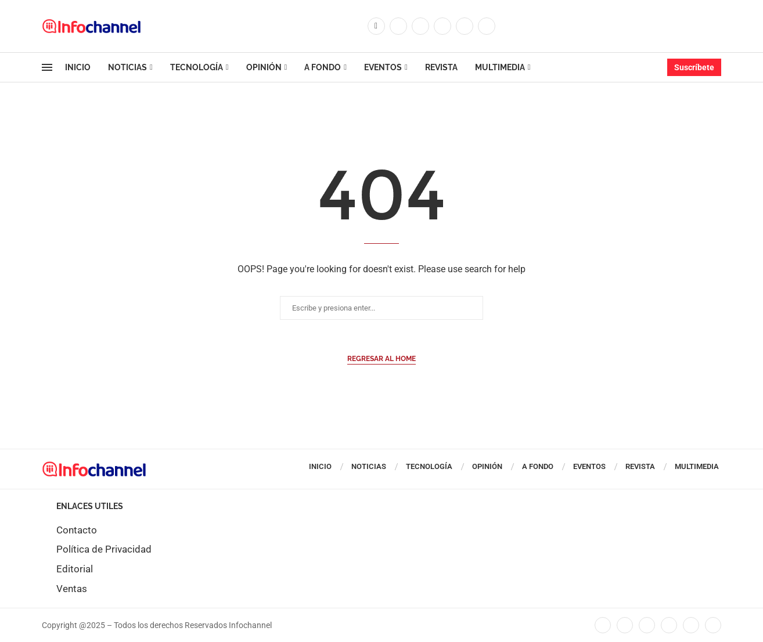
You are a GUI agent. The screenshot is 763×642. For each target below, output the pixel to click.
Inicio (78, 67)
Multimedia (500, 67)
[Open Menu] (47, 67)
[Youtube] (464, 26)
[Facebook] (376, 26)
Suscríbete (694, 67)
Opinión (264, 67)
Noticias (127, 67)
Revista (441, 67)
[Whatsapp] (486, 26)
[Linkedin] (442, 26)
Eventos (383, 67)
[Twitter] (398, 26)
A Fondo (322, 67)
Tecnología (196, 67)
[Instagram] (420, 26)
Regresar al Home (381, 359)
